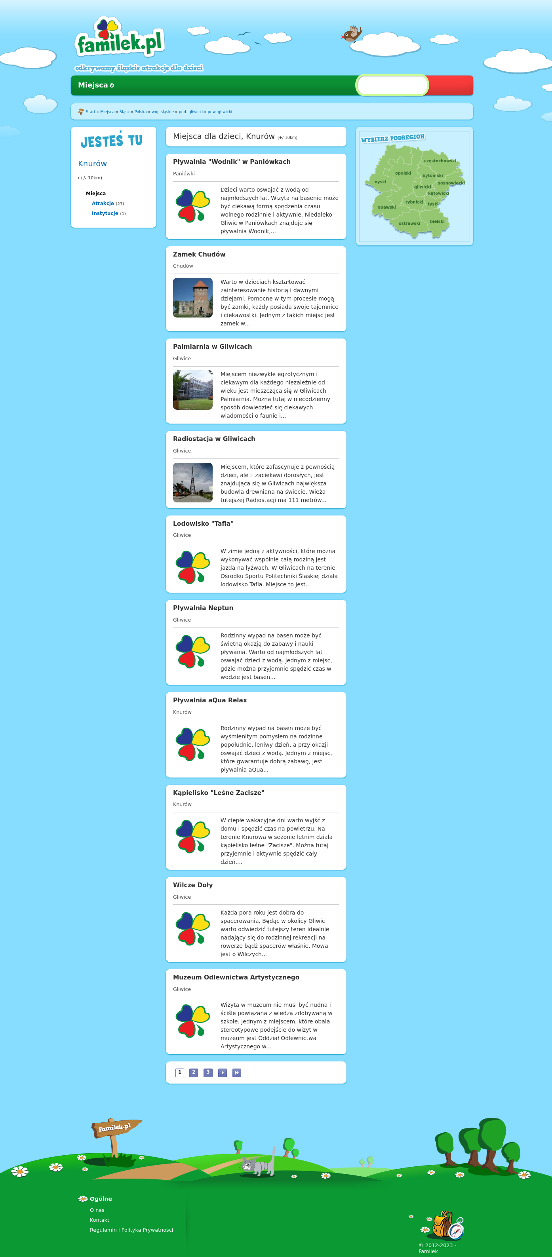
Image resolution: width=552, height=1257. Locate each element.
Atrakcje (103, 203)
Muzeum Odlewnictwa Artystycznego (236, 977)
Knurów (92, 163)
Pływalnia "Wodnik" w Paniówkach (232, 161)
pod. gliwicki (191, 112)
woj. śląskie (163, 112)
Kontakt (99, 1220)
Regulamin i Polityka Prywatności (131, 1230)
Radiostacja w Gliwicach (214, 439)
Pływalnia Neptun (203, 608)
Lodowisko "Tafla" (203, 523)
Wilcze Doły (193, 885)
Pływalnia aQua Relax (210, 700)
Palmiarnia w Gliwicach (212, 346)
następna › (222, 1073)
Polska (141, 112)
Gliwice (182, 358)
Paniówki (184, 174)
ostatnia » (236, 1073)
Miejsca (93, 85)
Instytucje (105, 213)
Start (90, 112)
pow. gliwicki (220, 112)
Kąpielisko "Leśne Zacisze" (219, 793)
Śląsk (125, 112)
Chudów (183, 266)
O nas (97, 1210)
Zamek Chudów (199, 254)
